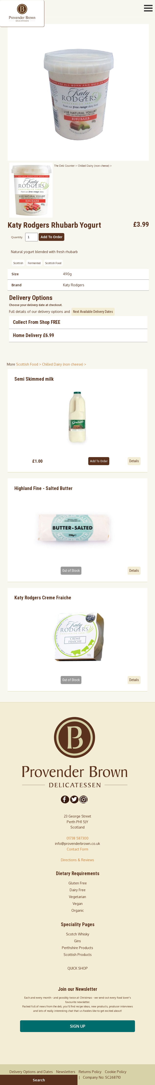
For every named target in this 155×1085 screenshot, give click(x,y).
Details (134, 461)
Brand (16, 285)
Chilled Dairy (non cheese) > (95, 165)
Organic (77, 910)
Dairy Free (78, 890)
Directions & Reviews (77, 860)
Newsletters (65, 1072)
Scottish (18, 263)
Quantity (16, 237)
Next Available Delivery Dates (93, 312)
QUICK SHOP (77, 968)
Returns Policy (90, 1072)
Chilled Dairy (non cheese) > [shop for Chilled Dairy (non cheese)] (64, 364)
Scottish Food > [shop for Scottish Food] (29, 364)
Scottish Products (78, 954)
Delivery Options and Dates (31, 1072)
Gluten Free (77, 883)
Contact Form (77, 849)
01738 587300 (77, 838)
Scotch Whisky (77, 934)
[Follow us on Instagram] (83, 799)
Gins (77, 941)
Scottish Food (53, 263)
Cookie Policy (115, 1072)
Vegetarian (77, 897)
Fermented (34, 263)
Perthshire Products (77, 948)
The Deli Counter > (66, 165)
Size (15, 274)
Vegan (78, 903)
